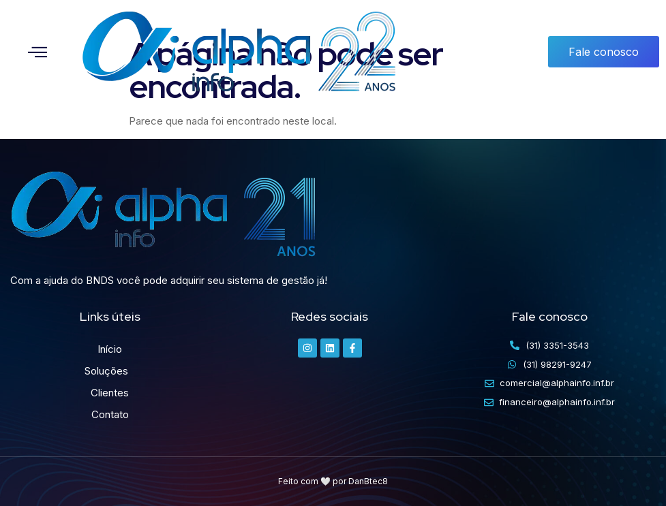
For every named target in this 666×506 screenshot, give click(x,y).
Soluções (110, 371)
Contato (110, 414)
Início (109, 349)
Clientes (110, 392)
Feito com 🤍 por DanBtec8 (333, 481)
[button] (37, 51)
